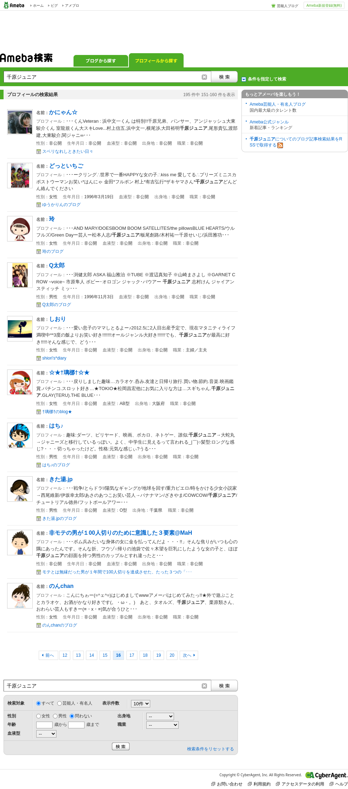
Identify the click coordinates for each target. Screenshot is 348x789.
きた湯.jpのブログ (59, 518)
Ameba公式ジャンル (269, 122)
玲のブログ (53, 251)
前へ (50, 655)
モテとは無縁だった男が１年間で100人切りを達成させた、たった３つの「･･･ (117, 571)
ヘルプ (339, 784)
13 (78, 655)
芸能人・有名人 (77, 703)
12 (64, 655)
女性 (46, 715)
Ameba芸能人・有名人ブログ (278, 104)
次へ (187, 655)
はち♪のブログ (56, 464)
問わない (83, 715)
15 (105, 655)
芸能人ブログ (287, 5)
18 (145, 655)
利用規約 (259, 784)
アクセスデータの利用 (300, 784)
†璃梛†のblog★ (57, 411)
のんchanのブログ (59, 625)
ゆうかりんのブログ (61, 204)
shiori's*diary (54, 358)
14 (91, 655)
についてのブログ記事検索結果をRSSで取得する (296, 142)
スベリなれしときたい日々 (67, 151)
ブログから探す (101, 60)
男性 (62, 715)
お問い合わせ (227, 784)
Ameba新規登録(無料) (324, 5)
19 (158, 655)
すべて (48, 703)
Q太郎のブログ (56, 304)
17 (132, 655)
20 (172, 655)
